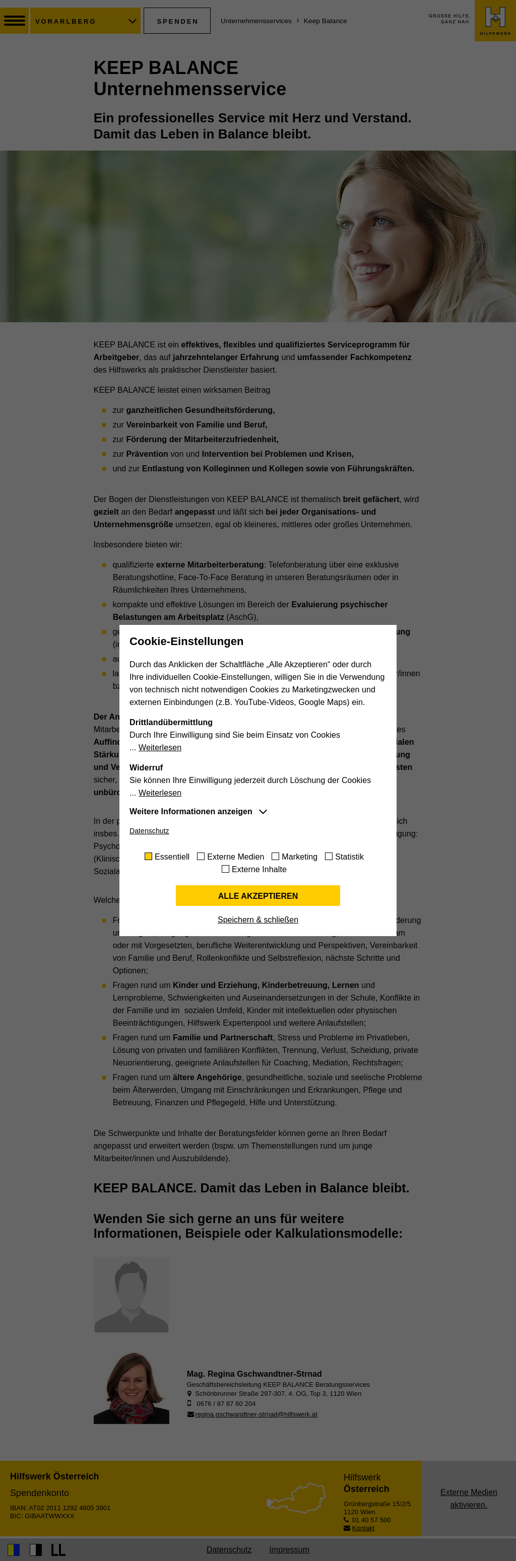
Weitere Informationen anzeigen (191, 811)
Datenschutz (149, 831)
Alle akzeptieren (258, 896)
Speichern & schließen (258, 919)
